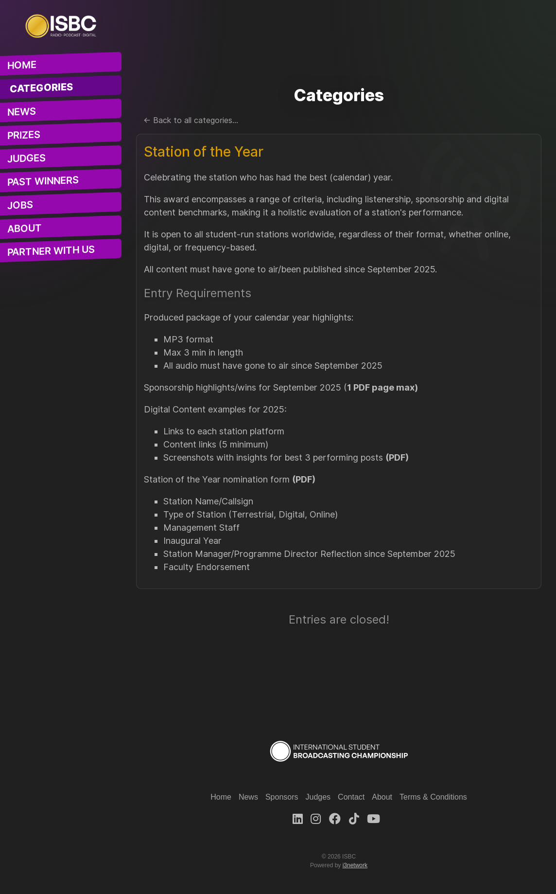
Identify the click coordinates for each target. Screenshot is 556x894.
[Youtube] (373, 818)
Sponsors (281, 797)
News (21, 112)
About (24, 228)
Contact (351, 797)
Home (21, 65)
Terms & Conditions (433, 797)
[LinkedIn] (298, 818)
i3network (355, 865)
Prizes (23, 135)
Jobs (20, 205)
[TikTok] (354, 818)
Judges (26, 158)
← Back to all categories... (190, 120)
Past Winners (43, 181)
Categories (41, 88)
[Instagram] (316, 818)
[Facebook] (335, 818)
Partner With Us (51, 251)
